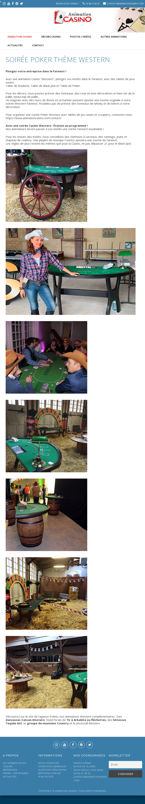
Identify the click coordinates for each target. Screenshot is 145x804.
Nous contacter (48, 763)
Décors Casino (51, 36)
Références (10, 770)
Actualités (15, 45)
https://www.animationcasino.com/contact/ (33, 118)
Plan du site (45, 776)
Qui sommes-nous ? (15, 763)
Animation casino (20, 36)
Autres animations (114, 36)
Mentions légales (49, 773)
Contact (38, 45)
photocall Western (88, 723)
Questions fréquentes (52, 770)
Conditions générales (52, 766)
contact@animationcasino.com (125, 3)
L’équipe (7, 766)
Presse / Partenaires (15, 773)
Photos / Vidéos (80, 36)
